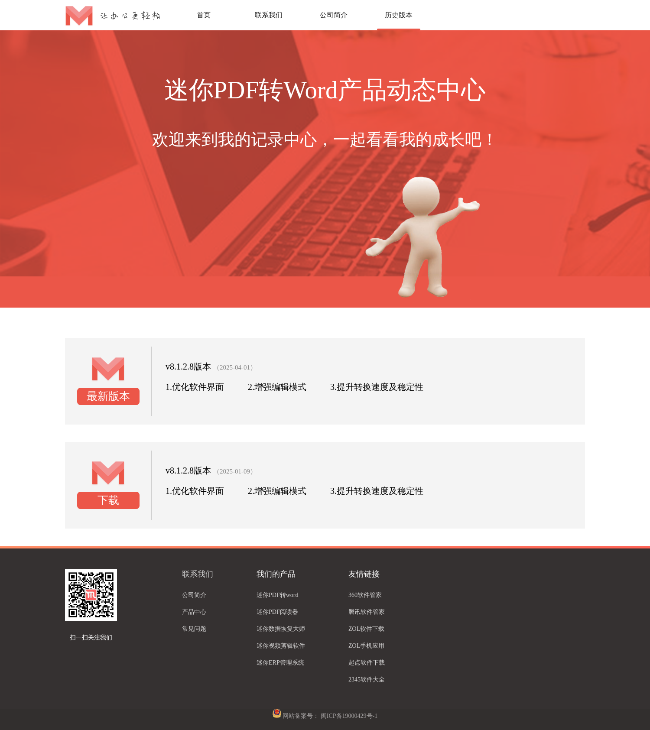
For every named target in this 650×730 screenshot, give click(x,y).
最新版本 (108, 396)
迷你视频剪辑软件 (281, 645)
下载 (108, 500)
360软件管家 (365, 595)
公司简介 (334, 15)
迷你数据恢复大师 (281, 629)
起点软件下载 (366, 662)
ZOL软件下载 (366, 629)
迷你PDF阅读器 (277, 612)
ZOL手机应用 (366, 645)
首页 (204, 15)
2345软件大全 (366, 679)
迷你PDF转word (277, 595)
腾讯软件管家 (366, 612)
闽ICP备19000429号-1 (349, 716)
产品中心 (194, 612)
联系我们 (269, 15)
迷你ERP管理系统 (280, 662)
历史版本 (399, 15)
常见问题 (194, 629)
